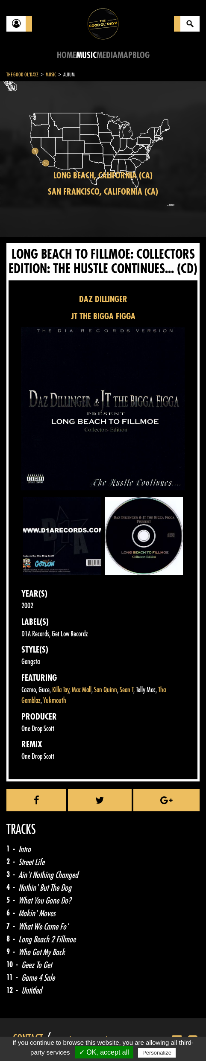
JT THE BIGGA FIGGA (103, 316)
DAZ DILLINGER (103, 299)
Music (86, 55)
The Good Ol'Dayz (22, 74)
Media (107, 55)
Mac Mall (81, 690)
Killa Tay (60, 690)
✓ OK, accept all (104, 1052)
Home (66, 55)
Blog (141, 55)
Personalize (156, 1052)
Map (125, 55)
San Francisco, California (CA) (103, 191)
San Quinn (105, 690)
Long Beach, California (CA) (103, 175)
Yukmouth (54, 700)
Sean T (126, 690)
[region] (103, 159)
